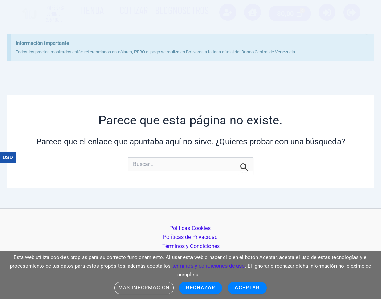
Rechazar (201, 287)
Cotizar (134, 10)
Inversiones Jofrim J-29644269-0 (54, 13)
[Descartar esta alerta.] (356, 21)
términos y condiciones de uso (209, 265)
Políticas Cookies (159, 235)
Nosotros (191, 10)
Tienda (91, 10)
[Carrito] (290, 13)
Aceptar (249, 287)
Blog (164, 10)
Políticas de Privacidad (212, 235)
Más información (141, 287)
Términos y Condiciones (191, 245)
